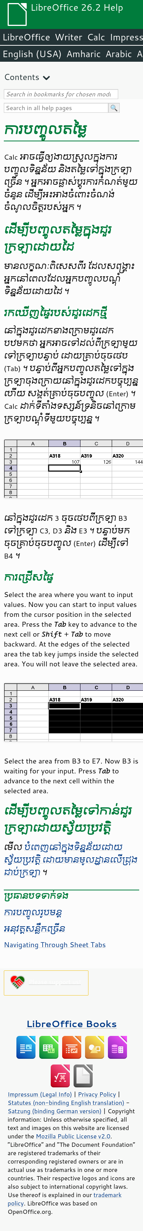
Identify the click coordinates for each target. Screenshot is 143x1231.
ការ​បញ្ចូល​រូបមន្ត (33, 912)
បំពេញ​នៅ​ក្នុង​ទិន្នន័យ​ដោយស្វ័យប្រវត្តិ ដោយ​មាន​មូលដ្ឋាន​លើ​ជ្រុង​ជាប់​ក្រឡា (70, 859)
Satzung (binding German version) (55, 1111)
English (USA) (32, 53)
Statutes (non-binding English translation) (66, 1102)
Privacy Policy (97, 1094)
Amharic (83, 53)
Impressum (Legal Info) (40, 1094)
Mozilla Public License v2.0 (73, 1136)
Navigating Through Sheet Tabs (55, 944)
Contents (21, 77)
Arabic (118, 53)
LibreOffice (26, 36)
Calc (96, 36)
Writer (68, 36)
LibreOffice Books (71, 1023)
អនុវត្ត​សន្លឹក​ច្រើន (34, 929)
